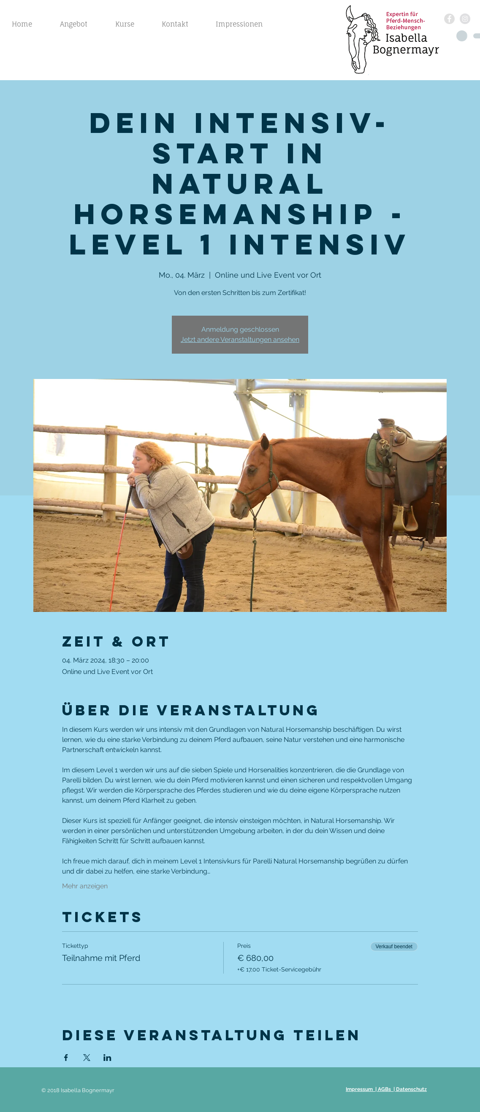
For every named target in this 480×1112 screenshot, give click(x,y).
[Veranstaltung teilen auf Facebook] (66, 1057)
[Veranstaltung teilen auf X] (87, 1057)
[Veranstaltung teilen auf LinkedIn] (107, 1057)
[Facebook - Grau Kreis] (449, 19)
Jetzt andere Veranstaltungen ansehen (240, 339)
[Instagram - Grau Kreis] (465, 19)
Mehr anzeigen (85, 886)
